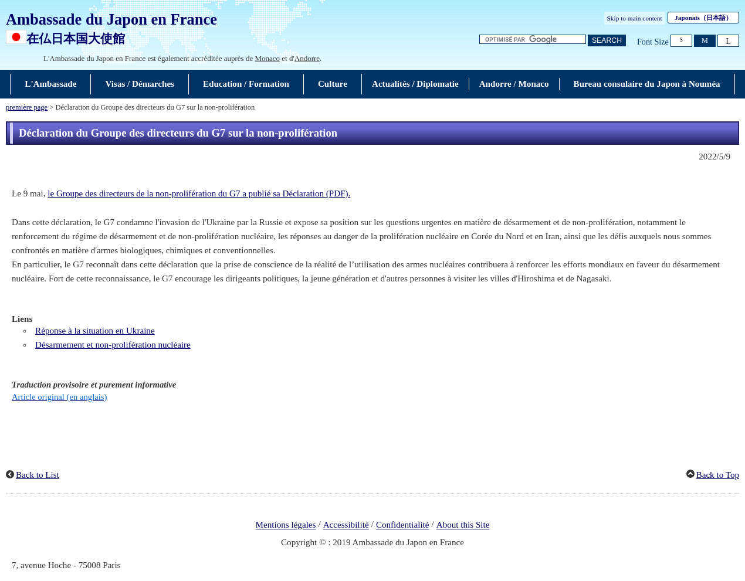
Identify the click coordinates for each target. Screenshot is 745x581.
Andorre (307, 58)
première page (27, 107)
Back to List (37, 475)
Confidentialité (402, 525)
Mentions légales (286, 525)
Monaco (267, 58)
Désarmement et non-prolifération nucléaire (113, 344)
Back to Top (717, 475)
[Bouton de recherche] (607, 41)
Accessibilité (346, 525)
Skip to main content (634, 18)
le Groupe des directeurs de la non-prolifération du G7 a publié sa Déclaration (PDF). (199, 193)
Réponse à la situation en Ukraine (95, 330)
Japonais (703, 17)
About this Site (463, 525)
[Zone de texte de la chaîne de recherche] (532, 40)
